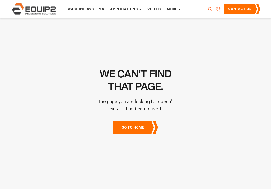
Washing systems (86, 9)
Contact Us (239, 9)
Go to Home (132, 127)
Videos (154, 9)
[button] (126, 9)
